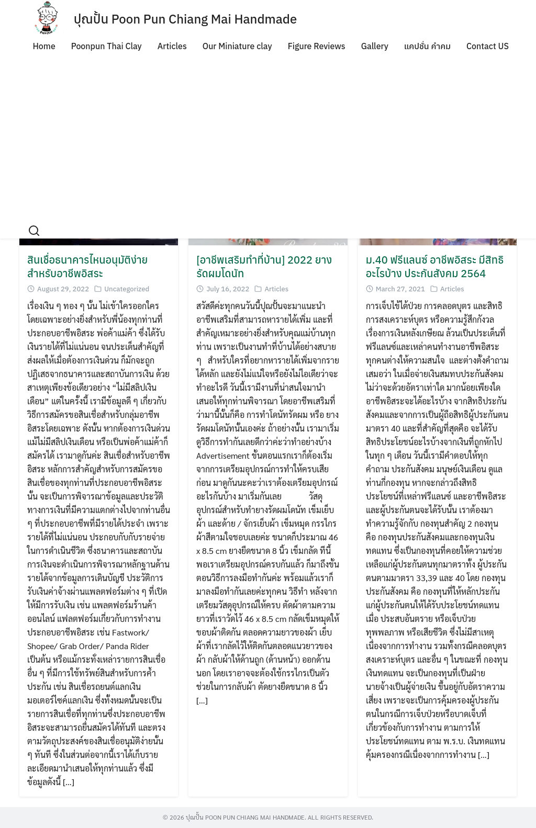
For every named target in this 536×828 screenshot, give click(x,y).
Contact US (487, 46)
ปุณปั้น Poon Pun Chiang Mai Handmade (185, 18)
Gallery (374, 46)
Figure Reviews (316, 46)
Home (43, 46)
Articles (172, 46)
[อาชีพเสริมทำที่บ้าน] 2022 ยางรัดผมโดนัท (264, 266)
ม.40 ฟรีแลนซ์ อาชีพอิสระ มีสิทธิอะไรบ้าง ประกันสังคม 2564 (435, 266)
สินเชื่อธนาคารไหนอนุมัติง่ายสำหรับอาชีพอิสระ (87, 266)
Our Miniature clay (237, 46)
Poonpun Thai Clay (106, 46)
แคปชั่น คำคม (427, 46)
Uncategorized (126, 289)
